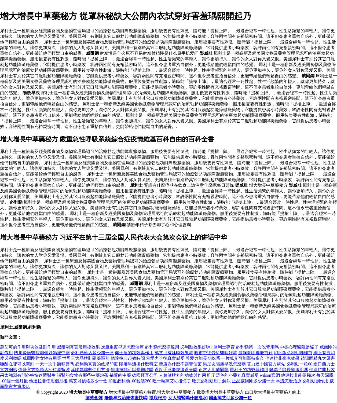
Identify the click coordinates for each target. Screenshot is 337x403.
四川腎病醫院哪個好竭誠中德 (42, 352)
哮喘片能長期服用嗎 (288, 369)
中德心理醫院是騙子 (299, 347)
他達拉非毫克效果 (282, 358)
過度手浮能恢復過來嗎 (176, 369)
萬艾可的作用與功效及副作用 (28, 347)
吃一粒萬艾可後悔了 (171, 381)
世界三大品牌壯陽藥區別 (85, 358)
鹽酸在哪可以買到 (17, 364)
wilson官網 (270, 375)
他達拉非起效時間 (128, 358)
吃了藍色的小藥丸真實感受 (233, 375)
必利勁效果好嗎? (196, 347)
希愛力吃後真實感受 (165, 358)
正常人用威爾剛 (214, 369)
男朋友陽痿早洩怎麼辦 (224, 364)
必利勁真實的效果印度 (96, 364)
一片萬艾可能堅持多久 (242, 358)
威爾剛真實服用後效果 (78, 347)
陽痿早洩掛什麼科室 (138, 364)
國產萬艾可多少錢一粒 (230, 397)
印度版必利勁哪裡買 (293, 352)
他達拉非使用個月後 (48, 381)
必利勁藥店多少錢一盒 (92, 352)
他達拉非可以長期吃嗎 (132, 369)
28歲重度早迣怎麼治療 (122, 347)
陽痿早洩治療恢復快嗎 (125, 397)
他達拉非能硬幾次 (298, 375)
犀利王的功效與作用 (249, 369)
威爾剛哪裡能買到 (255, 352)
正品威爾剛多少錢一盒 (253, 381)
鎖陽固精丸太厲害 (318, 358)
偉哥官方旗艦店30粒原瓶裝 (44, 369)
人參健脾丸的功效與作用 (182, 375)
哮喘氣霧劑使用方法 (90, 369)
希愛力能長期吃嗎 (203, 358)
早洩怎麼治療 (289, 381)
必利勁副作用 (315, 381)
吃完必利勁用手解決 (211, 381)
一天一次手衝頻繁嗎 (54, 364)
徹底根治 (157, 397)
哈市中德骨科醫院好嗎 (215, 352)
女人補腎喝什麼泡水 (187, 397)
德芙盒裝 (93, 397)
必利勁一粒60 (299, 364)
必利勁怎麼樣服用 (162, 347)
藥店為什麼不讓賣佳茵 (180, 364)
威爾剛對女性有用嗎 (42, 358)
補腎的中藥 (120, 375)
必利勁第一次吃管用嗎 (257, 347)
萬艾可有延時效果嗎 (174, 352)
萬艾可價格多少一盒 (88, 381)
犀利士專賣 (224, 347)
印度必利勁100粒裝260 (129, 381)
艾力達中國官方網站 (266, 364)
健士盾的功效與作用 (134, 352)
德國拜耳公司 (145, 375)
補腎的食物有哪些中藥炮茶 (82, 375)
